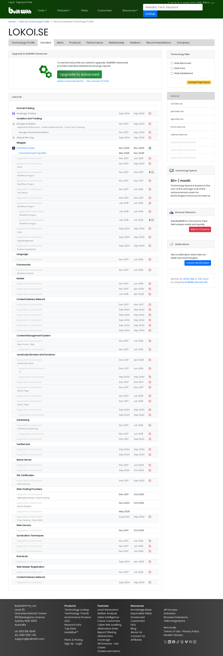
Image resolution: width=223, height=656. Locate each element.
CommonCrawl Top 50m (33, 153)
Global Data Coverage (105, 638)
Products (75, 42)
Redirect (135, 42)
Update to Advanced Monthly (70, 81)
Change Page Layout (199, 82)
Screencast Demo (109, 651)
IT (181, 2)
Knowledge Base (141, 609)
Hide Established (183, 73)
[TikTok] (177, 641)
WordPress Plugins (25, 175)
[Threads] (182, 641)
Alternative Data (108, 628)
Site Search (22, 192)
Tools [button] (40, 10)
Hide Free (179, 68)
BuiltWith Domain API (196, 282)
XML (192, 278)
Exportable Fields (141, 613)
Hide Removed (182, 63)
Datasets (169, 613)
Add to (200, 229)
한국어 (192, 2)
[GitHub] (190, 641)
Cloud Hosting (23, 520)
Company (183, 42)
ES (178, 2)
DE (172, 2)
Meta (60, 42)
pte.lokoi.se (177, 111)
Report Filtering (107, 632)
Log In (12, 2)
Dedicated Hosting (25, 498)
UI (20, 372)
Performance (95, 42)
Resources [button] (129, 10)
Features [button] (62, 10)
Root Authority (23, 484)
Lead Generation (108, 609)
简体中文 (206, 2)
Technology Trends (76, 613)
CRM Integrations (174, 621)
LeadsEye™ (71, 632)
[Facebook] (173, 641)
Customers (105, 10)
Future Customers (109, 621)
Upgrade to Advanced (79, 74)
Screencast (138, 617)
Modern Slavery (173, 635)
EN (169, 2)
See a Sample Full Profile (98, 81)
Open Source (23, 344)
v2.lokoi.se (176, 103)
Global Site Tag (25, 137)
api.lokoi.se (177, 119)
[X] (165, 641)
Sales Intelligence (108, 617)
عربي (213, 2)
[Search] (173, 7)
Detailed (46, 42)
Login (79, 643)
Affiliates (136, 640)
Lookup (150, 14)
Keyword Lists (72, 624)
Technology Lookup (76, 609)
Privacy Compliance (26, 249)
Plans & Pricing (73, 640)
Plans (84, 10)
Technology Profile (23, 42)
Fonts (19, 167)
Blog (32, 344)
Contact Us (138, 636)
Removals (170, 627)
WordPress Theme (25, 273)
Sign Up (69, 643)
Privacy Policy (190, 631)
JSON (186, 278)
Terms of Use (172, 631)
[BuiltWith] (20, 10)
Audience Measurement (52, 127)
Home (12, 21)
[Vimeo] (186, 641)
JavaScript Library (25, 363)
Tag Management (25, 240)
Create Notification (197, 263)
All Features (105, 643)
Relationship (116, 42)
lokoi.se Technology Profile (34, 21)
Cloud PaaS (37, 520)
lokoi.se (175, 95)
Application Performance (28, 127)
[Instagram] (194, 641)
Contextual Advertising (27, 428)
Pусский (186, 2)
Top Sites (70, 628)
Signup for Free (24, 2)
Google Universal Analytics (34, 132)
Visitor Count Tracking (74, 127)
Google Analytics (26, 123)
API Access (170, 609)
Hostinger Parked (26, 113)
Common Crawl (25, 148)
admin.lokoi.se (179, 134)
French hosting (42, 498)
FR (175, 2)
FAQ (133, 624)
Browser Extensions (176, 617)
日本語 (199, 2)
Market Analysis (107, 613)
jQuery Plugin (23, 390)
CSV (200, 278)
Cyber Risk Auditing (109, 624)
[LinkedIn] (169, 641)
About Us (136, 632)
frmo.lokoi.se (178, 126)
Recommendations (159, 42)
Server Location (24, 506)
